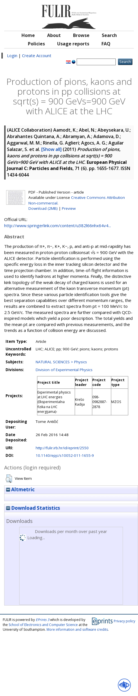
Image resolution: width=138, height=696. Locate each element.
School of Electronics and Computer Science (43, 624)
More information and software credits (77, 629)
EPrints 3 (42, 619)
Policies (36, 44)
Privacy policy (124, 621)
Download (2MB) (43, 208)
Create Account (36, 55)
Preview (69, 208)
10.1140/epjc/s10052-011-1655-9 (65, 455)
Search (109, 35)
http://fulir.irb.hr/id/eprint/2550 (62, 447)
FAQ (105, 44)
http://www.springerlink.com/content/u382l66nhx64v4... (57, 225)
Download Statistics (33, 508)
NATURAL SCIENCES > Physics (61, 361)
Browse (81, 35)
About (54, 35)
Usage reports (73, 44)
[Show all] (51, 149)
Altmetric (20, 489)
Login (12, 55)
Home (28, 35)
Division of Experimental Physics (64, 369)
